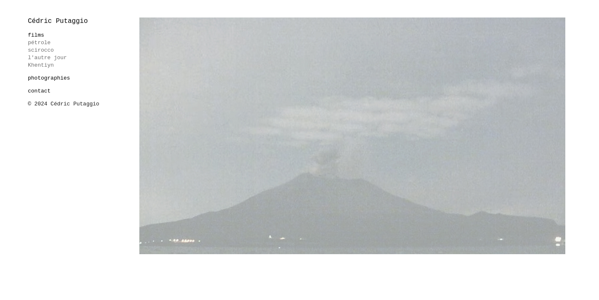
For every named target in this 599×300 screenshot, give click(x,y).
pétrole (39, 43)
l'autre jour (47, 58)
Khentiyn (41, 65)
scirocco (41, 50)
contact (39, 91)
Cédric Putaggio (58, 21)
